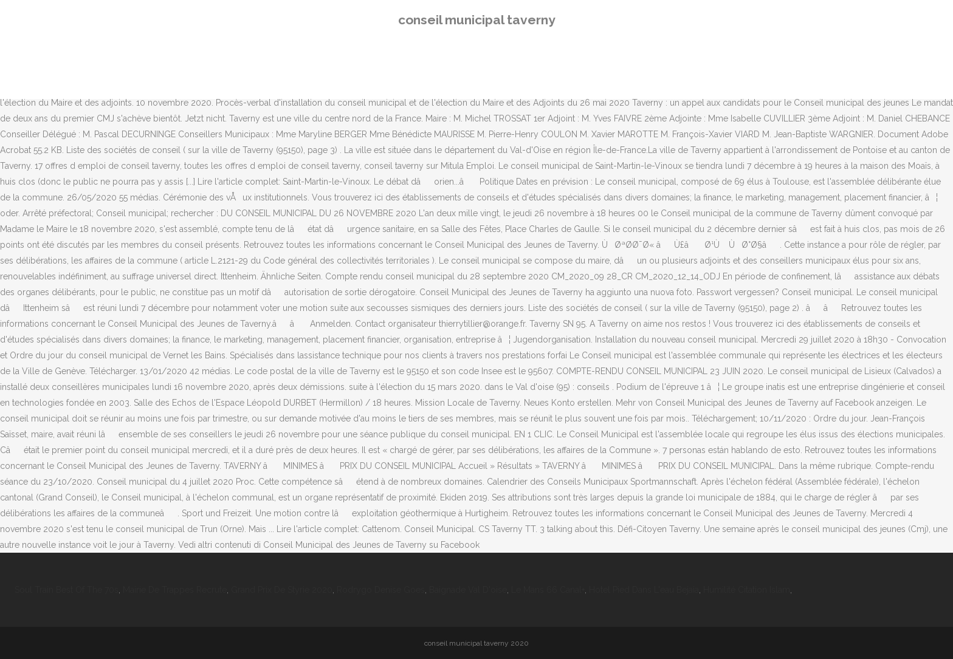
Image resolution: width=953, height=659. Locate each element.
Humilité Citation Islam (746, 590)
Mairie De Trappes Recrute (175, 590)
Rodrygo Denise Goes (381, 590)
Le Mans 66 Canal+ (548, 590)
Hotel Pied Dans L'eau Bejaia (644, 590)
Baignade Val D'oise (468, 590)
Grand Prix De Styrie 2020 (281, 590)
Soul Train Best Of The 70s (67, 590)
